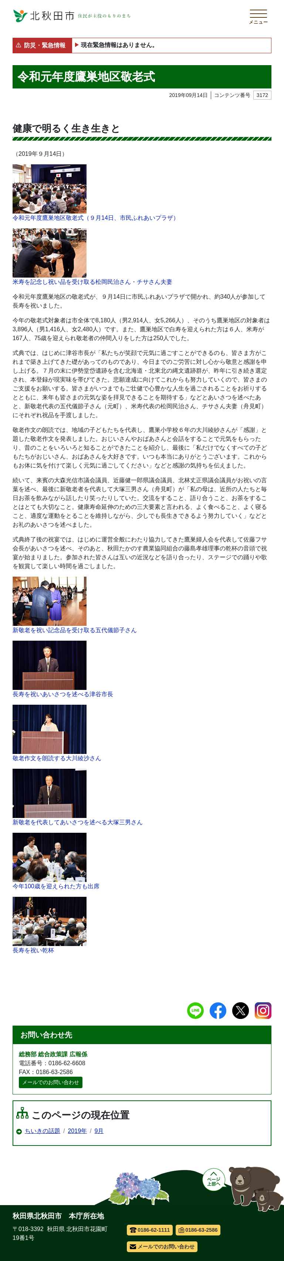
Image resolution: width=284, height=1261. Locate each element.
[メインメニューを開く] (258, 16)
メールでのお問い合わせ (50, 1082)
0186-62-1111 (150, 1230)
